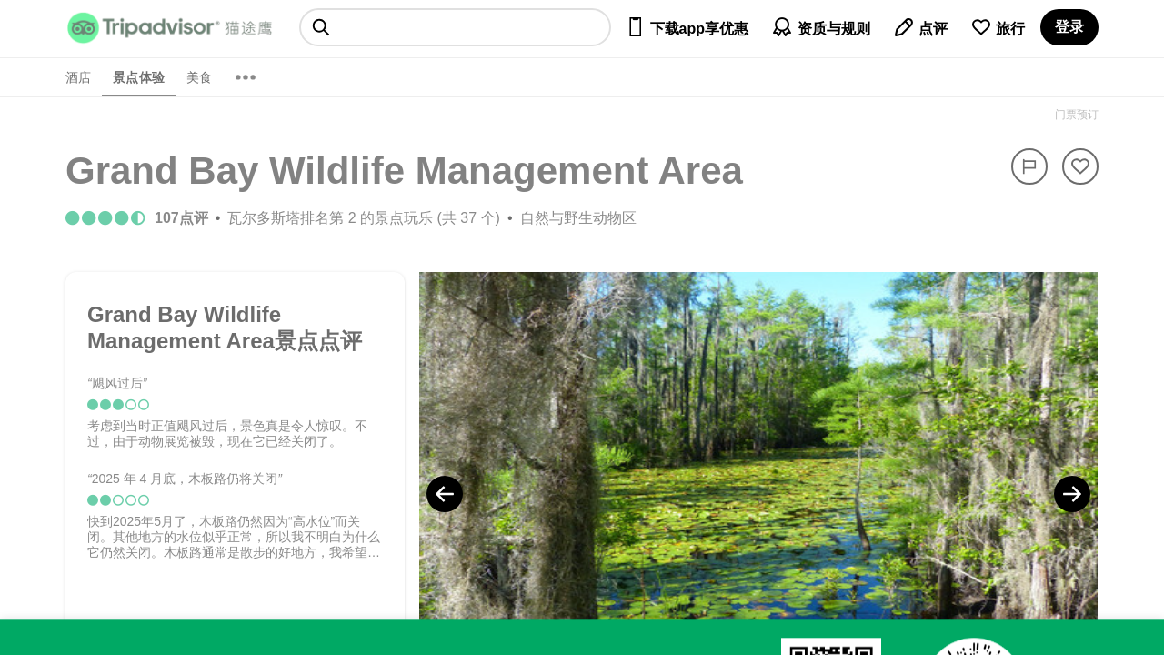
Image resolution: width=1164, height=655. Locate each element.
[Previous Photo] (444, 494)
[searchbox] (455, 27)
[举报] (1029, 166)
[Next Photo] (1072, 494)
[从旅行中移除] (1080, 166)
